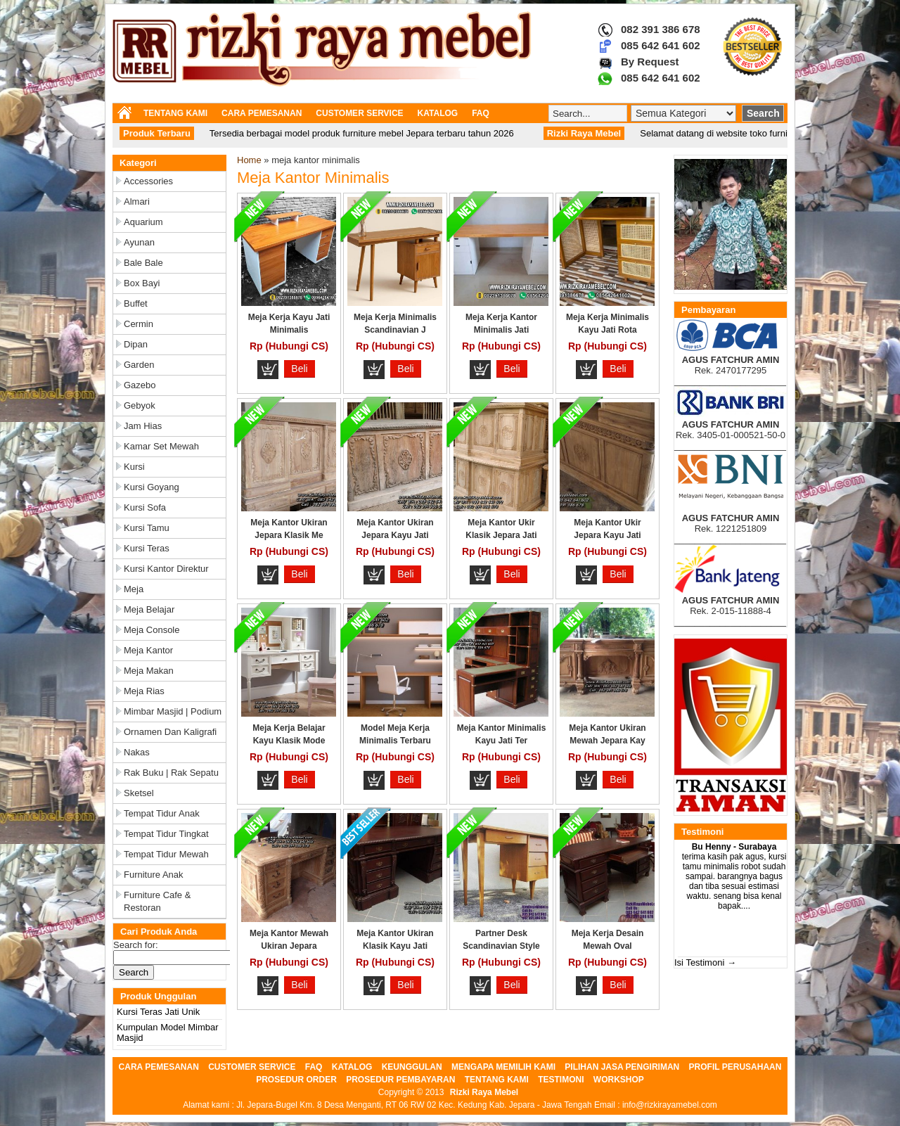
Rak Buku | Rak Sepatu (171, 772)
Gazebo (140, 385)
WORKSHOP (618, 1080)
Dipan (136, 344)
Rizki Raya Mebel (484, 1092)
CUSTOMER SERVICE (359, 113)
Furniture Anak (154, 874)
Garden (139, 364)
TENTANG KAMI (175, 113)
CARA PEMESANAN (261, 113)
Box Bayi (142, 283)
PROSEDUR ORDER (296, 1080)
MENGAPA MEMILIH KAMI (503, 1067)
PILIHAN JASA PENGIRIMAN (622, 1067)
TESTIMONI (561, 1080)
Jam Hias (143, 426)
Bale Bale (143, 262)
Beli (299, 368)
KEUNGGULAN (412, 1067)
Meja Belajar (149, 609)
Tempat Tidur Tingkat (166, 833)
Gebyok (139, 405)
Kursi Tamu (146, 528)
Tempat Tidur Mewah (166, 854)
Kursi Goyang (151, 487)
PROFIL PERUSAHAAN (735, 1067)
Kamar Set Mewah (161, 446)
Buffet (136, 303)
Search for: (135, 945)
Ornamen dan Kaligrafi (170, 732)
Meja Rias (144, 691)
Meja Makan (149, 670)
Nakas (137, 752)
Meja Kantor (148, 650)
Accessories (148, 181)
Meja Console (152, 630)
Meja (133, 589)
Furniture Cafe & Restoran (157, 901)
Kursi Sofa (145, 507)
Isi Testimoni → (705, 962)
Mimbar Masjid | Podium (172, 711)
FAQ (480, 113)
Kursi (134, 466)
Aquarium (143, 222)
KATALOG (438, 113)
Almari (137, 201)
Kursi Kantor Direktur (166, 568)
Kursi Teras (146, 548)
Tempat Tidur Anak (162, 813)
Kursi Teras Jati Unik (158, 1011)
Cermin (138, 324)
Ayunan (139, 242)
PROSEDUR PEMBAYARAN (400, 1080)
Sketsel (139, 793)
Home (249, 160)
